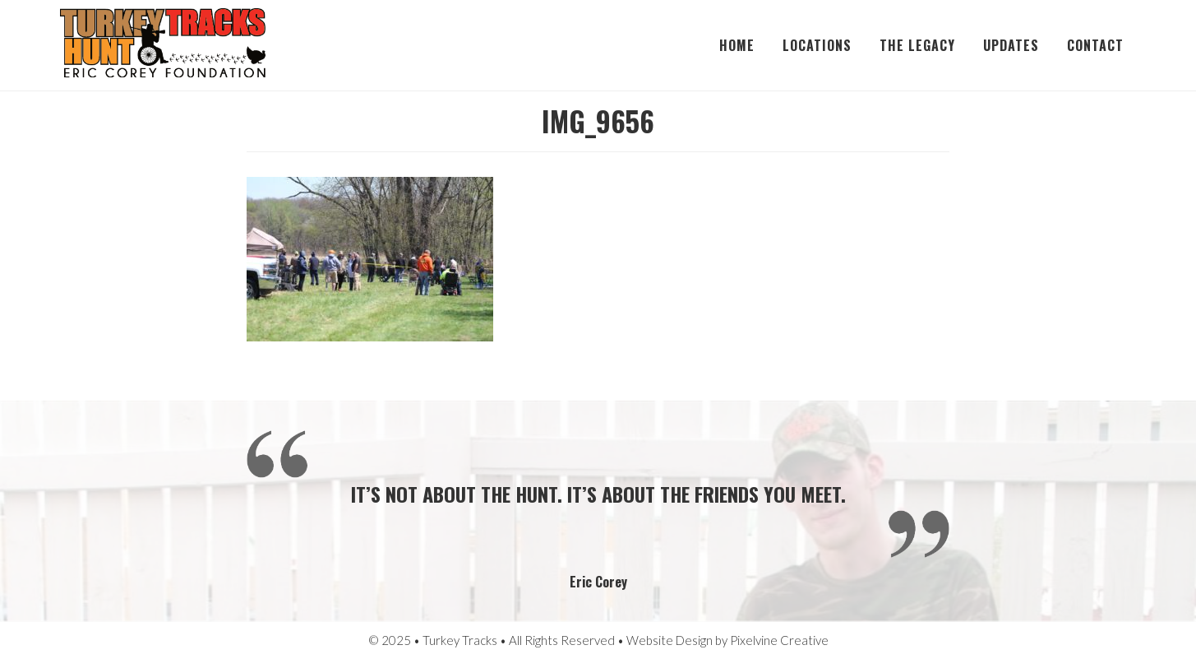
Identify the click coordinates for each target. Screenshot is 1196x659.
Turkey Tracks (163, 45)
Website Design (669, 640)
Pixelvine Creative (779, 640)
